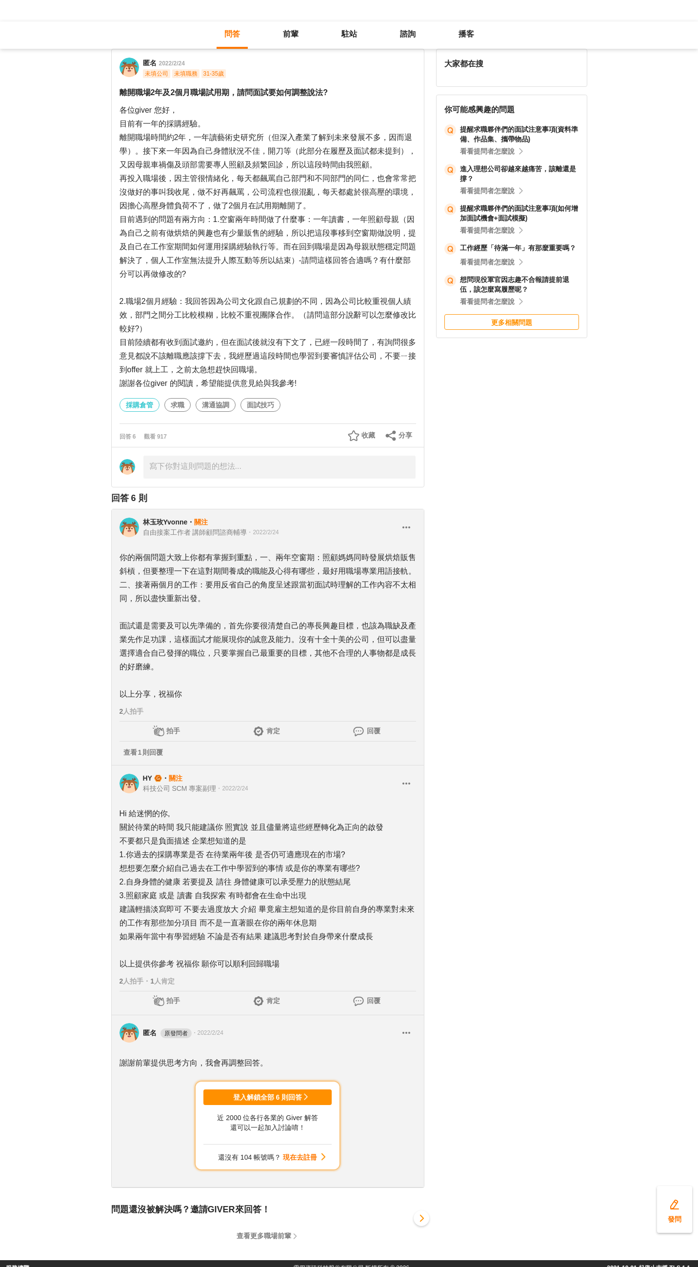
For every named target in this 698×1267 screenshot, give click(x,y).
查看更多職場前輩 (264, 1236)
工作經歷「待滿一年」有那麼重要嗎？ (518, 248)
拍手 (173, 731)
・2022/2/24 (263, 532)
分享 (405, 435)
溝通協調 (215, 405)
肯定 (273, 731)
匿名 (167, 1033)
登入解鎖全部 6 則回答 (267, 1097)
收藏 (368, 435)
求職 (177, 405)
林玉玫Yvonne (165, 522)
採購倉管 (139, 405)
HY (147, 778)
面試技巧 (260, 405)
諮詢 (408, 34)
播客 (466, 34)
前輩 (291, 34)
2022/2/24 (172, 63)
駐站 (349, 34)
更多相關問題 (511, 322)
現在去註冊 (300, 1157)
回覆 (373, 731)
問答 (232, 34)
